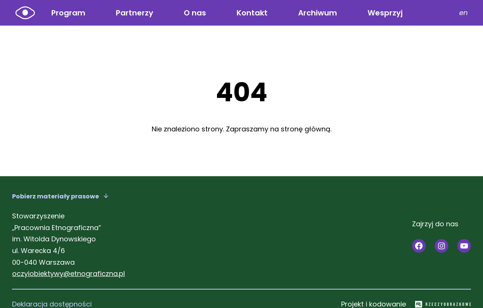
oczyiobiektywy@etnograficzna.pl (68, 273)
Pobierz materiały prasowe (55, 196)
